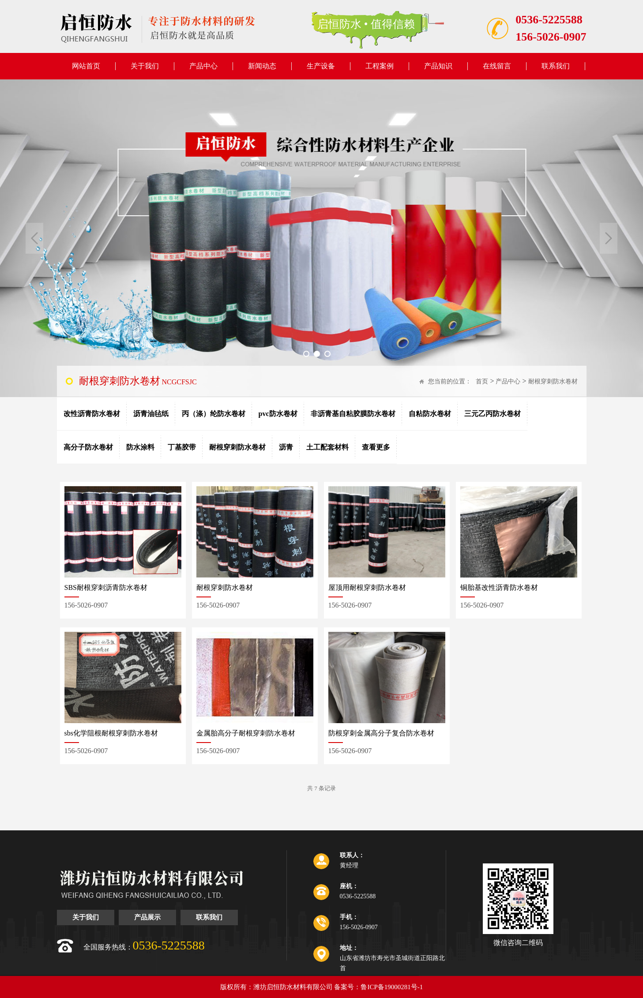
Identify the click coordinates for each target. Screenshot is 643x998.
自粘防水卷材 (430, 413)
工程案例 (379, 66)
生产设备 (321, 66)
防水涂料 (140, 447)
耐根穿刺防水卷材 (553, 381)
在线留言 (497, 66)
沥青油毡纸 (151, 413)
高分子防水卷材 (88, 447)
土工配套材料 (327, 447)
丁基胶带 (182, 447)
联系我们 (555, 66)
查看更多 (376, 447)
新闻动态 (262, 66)
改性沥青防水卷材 (92, 413)
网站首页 (86, 66)
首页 (482, 381)
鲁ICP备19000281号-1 (392, 986)
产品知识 (438, 66)
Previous (34, 238)
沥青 (286, 447)
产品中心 (203, 66)
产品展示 (147, 917)
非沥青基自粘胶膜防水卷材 (353, 413)
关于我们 (145, 66)
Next (608, 238)
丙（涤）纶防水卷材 (213, 413)
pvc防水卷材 (278, 413)
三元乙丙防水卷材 (492, 413)
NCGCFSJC (138, 380)
